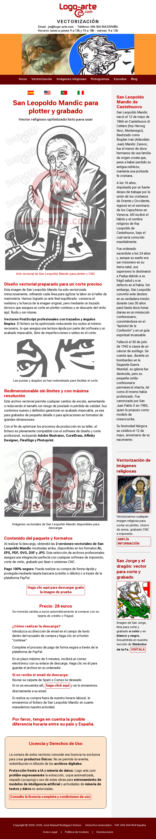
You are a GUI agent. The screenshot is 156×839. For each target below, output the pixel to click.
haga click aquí (57, 685)
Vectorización (41, 79)
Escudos (120, 79)
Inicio (23, 79)
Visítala (138, 649)
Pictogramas (100, 79)
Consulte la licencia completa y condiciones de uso (50, 797)
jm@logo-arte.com (61, 27)
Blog (134, 79)
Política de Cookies (77, 832)
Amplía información (128, 541)
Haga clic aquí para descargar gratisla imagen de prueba (56, 590)
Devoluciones (104, 832)
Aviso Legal (50, 832)
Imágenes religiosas (71, 79)
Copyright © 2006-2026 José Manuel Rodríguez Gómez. (47, 825)
